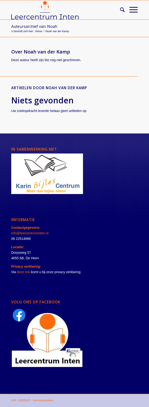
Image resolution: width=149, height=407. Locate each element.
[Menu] (131, 9)
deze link (23, 272)
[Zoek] (120, 9)
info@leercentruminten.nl (30, 233)
